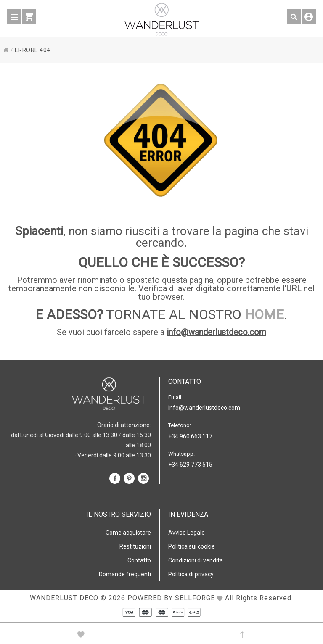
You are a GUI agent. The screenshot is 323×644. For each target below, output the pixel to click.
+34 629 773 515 (190, 464)
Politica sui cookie (191, 546)
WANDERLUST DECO (64, 598)
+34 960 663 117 (190, 436)
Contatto (139, 560)
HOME (264, 314)
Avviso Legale (186, 532)
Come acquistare (128, 532)
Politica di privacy (191, 574)
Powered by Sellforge (171, 598)
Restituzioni (135, 546)
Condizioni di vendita (195, 560)
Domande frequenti (125, 574)
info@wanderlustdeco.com (216, 332)
